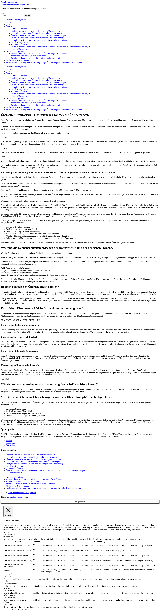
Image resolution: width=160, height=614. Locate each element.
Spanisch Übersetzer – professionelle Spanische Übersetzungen (36, 33)
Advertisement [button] (9, 595)
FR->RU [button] (28, 320)
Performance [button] (9, 581)
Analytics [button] (7, 588)
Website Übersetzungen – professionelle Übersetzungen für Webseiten (39, 53)
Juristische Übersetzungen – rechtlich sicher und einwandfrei (35, 58)
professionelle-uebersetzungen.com (15, 4)
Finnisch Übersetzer (19, 49)
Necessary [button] (8, 532)
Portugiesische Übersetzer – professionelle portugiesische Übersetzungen (40, 40)
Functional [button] (8, 574)
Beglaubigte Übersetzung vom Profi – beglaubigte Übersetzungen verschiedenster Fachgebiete (44, 62)
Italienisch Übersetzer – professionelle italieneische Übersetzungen (38, 38)
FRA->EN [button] (13, 320)
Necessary (10, 534)
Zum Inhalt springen (9, 2)
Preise (8, 24)
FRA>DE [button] (5, 320)
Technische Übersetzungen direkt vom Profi (28, 56)
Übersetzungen (12, 26)
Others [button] (6, 602)
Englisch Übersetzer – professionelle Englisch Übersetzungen (35, 31)
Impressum (10, 443)
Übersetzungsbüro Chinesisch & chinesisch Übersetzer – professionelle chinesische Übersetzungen (50, 47)
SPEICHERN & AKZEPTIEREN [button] (17, 609)
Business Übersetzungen (16, 51)
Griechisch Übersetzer (20, 42)
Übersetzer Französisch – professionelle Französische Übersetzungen (38, 35)
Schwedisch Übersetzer (20, 44)
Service (9, 22)
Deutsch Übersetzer (19, 29)
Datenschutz (11, 445)
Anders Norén (16, 497)
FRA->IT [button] (21, 320)
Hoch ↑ (28, 497)
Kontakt (9, 441)
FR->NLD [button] (36, 320)
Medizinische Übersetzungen (17, 60)
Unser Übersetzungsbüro (16, 20)
